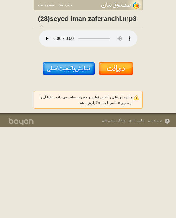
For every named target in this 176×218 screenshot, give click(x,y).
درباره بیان (65, 4)
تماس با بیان (46, 4)
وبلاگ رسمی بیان (113, 120)
